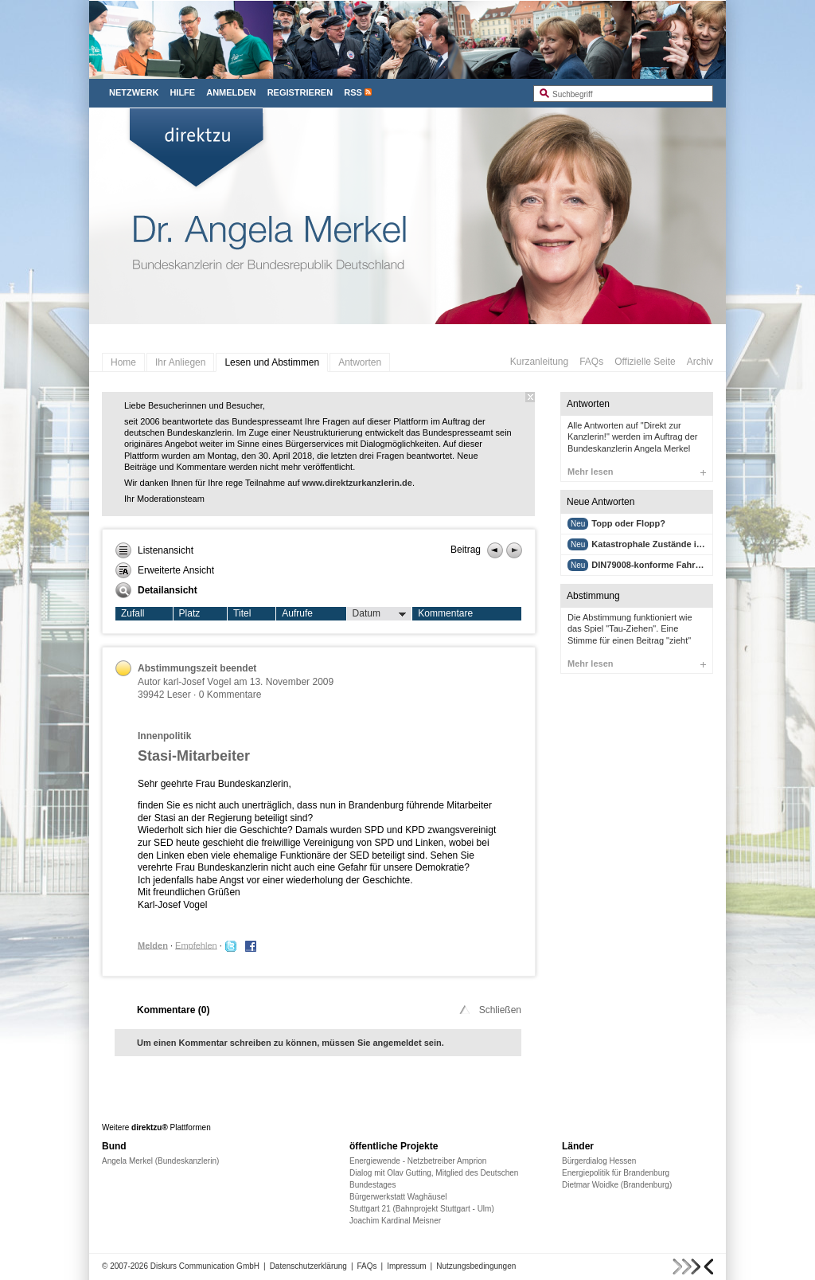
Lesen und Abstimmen (271, 362)
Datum (380, 614)
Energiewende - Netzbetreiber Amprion (417, 1161)
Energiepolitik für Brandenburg (615, 1172)
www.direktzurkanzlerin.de (357, 482)
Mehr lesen (636, 471)
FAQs (591, 361)
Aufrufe (297, 613)
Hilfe (182, 92)
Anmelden (230, 92)
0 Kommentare (230, 694)
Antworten (359, 362)
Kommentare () (173, 1010)
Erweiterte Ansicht (164, 570)
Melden (153, 944)
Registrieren (300, 92)
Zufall (132, 613)
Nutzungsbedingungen (476, 1266)
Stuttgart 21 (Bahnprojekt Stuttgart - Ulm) (421, 1208)
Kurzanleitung (539, 361)
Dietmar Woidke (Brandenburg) (617, 1184)
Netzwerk (133, 92)
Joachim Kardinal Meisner (395, 1220)
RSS (353, 92)
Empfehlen (196, 944)
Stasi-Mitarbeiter (194, 756)
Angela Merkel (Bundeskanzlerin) (160, 1161)
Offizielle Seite (644, 361)
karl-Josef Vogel (197, 681)
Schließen (489, 1010)
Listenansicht (154, 550)
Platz (190, 613)
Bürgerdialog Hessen (599, 1161)
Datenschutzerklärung (308, 1266)
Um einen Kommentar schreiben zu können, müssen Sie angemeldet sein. (290, 1042)
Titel (242, 613)
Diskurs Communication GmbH (204, 1266)
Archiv (700, 361)
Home (123, 362)
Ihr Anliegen (180, 362)
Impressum (406, 1266)
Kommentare (445, 613)
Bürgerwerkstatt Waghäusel (397, 1196)
